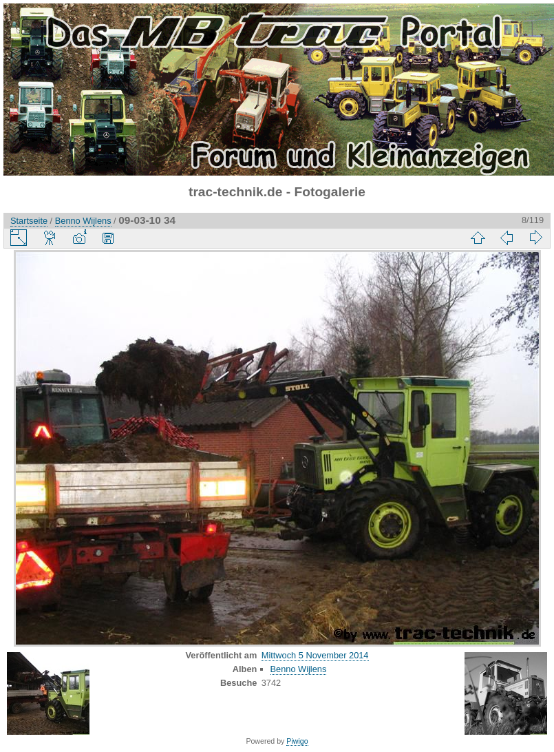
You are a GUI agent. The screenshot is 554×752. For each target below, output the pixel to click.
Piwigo (297, 741)
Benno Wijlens (83, 221)
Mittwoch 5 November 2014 (315, 655)
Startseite (28, 221)
